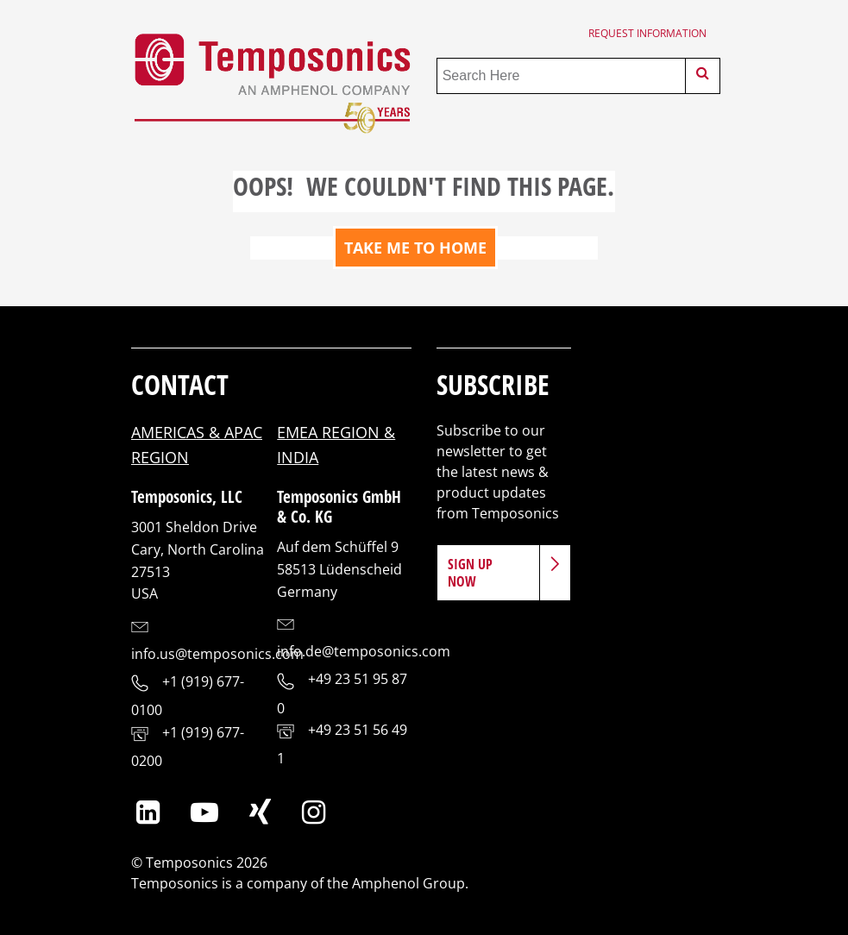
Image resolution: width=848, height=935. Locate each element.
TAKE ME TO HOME (415, 247)
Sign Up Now (470, 573)
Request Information (647, 33)
